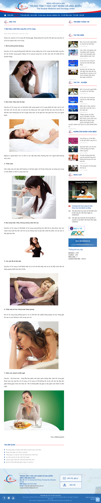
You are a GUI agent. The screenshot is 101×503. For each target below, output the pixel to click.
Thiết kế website (90, 497)
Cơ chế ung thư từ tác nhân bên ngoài (17, 457)
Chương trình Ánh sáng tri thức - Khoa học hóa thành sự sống (82, 207)
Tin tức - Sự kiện (80, 82)
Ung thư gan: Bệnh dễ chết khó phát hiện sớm (20, 459)
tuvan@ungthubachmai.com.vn (33, 486)
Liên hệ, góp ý (72, 478)
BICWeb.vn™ (94, 499)
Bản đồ (72, 485)
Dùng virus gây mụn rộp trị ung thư (17, 452)
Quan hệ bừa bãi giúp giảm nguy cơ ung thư (19, 462)
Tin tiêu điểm (78, 35)
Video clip (77, 175)
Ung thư (12, 22)
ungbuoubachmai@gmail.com (29, 488)
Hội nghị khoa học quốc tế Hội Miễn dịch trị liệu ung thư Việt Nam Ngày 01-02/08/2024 (84, 213)
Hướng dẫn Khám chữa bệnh (85, 132)
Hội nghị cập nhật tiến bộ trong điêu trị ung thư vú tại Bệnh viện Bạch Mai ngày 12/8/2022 (84, 220)
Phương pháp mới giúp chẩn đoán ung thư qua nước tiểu (23, 450)
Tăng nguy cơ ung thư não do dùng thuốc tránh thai (22, 455)
